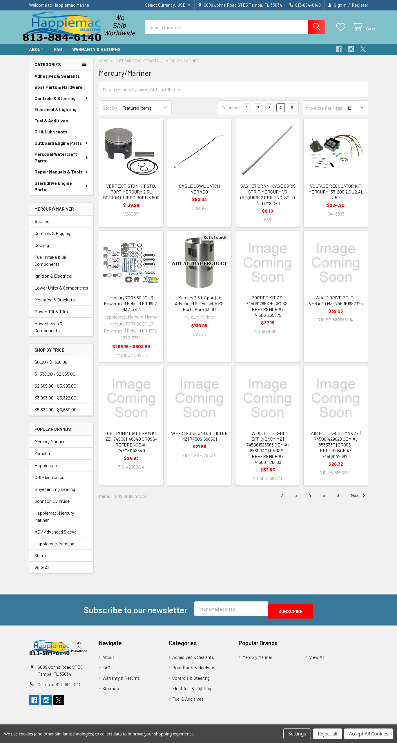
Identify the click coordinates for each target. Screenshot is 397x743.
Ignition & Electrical (53, 281)
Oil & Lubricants (51, 137)
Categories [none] (48, 69)
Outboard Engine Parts (61, 148)
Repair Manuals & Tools (61, 177)
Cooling (42, 250)
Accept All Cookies (368, 734)
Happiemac (46, 470)
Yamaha (42, 458)
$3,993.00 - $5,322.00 (55, 403)
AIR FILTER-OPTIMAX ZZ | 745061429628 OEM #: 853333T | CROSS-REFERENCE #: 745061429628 (336, 449)
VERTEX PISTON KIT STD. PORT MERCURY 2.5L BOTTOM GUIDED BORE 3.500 (131, 196)
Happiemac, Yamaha (54, 549)
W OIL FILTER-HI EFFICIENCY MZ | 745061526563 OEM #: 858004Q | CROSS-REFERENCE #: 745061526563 (267, 452)
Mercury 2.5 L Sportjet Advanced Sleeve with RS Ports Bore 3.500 (199, 308)
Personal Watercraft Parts (62, 163)
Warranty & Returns (96, 54)
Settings (297, 734)
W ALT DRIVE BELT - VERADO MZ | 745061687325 (336, 305)
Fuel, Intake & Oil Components (50, 265)
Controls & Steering (61, 103)
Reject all (327, 734)
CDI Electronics (49, 482)
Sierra (40, 560)
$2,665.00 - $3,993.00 (55, 391)
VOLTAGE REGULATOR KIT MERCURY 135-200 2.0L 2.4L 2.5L (335, 196)
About (36, 54)
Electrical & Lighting (56, 114)
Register (360, 5)
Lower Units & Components (61, 293)
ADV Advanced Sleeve (56, 537)
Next (359, 501)
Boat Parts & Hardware (58, 92)
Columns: (231, 112)
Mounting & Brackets (55, 305)
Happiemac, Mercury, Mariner (55, 521)
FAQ (58, 54)
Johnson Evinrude (52, 506)
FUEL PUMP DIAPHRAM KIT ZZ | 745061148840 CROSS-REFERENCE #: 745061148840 (131, 446)
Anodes (42, 226)
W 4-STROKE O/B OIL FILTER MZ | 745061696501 (199, 441)
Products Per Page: (325, 113)
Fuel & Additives (51, 126)
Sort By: (111, 113)
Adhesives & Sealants (57, 81)
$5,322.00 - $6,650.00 (56, 414)
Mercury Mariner (50, 446)
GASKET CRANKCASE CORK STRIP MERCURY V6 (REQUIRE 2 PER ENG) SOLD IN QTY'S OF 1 (267, 199)
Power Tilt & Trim (51, 316)
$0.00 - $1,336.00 (51, 367)
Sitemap (110, 691)
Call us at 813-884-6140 (59, 687)
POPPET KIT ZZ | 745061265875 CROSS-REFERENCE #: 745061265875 (267, 311)
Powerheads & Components (49, 332)
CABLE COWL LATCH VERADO (199, 194)
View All (42, 572)
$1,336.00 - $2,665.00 (55, 379)
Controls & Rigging (52, 238)
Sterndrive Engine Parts (61, 192)
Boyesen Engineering (55, 494)
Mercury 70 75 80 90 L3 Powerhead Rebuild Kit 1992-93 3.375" (131, 308)
